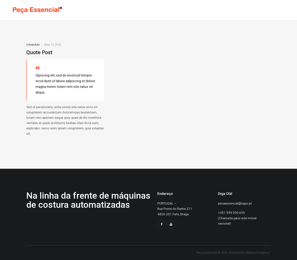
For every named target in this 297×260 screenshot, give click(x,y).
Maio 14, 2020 (52, 44)
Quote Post (39, 52)
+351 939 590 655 (231, 213)
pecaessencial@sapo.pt (235, 203)
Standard (33, 44)
